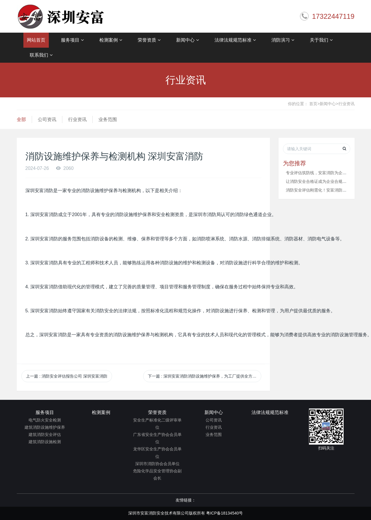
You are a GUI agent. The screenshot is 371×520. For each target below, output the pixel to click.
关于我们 (321, 40)
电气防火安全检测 (45, 420)
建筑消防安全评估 (45, 434)
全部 (21, 119)
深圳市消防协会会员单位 (157, 463)
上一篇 (66, 376)
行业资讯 (346, 103)
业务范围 (107, 119)
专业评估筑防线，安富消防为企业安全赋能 (324, 172)
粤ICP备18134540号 (224, 513)
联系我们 (41, 55)
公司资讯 (47, 119)
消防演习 (282, 40)
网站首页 (36, 40)
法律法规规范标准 (235, 40)
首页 (314, 103)
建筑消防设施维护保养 (45, 427)
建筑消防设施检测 (45, 441)
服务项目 (72, 40)
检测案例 (110, 40)
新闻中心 (187, 40)
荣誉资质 (149, 40)
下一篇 (204, 376)
